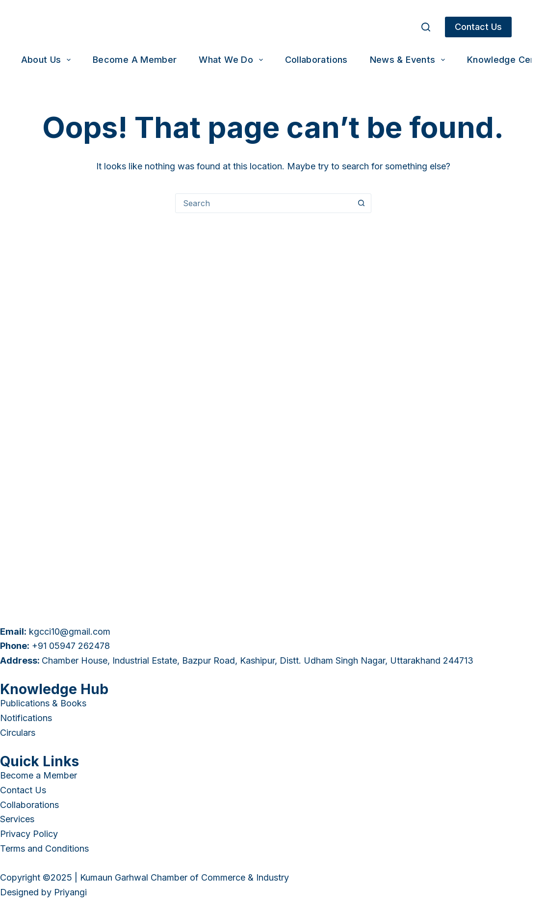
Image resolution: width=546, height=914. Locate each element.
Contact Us (478, 27)
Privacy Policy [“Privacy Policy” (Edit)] (29, 834)
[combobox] (264, 203)
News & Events (409, 60)
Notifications (26, 718)
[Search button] (361, 203)
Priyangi (70, 892)
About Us (48, 60)
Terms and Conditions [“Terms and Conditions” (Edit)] (44, 848)
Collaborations (316, 59)
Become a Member (135, 59)
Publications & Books (43, 703)
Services (17, 819)
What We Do (232, 60)
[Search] (425, 27)
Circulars (17, 732)
